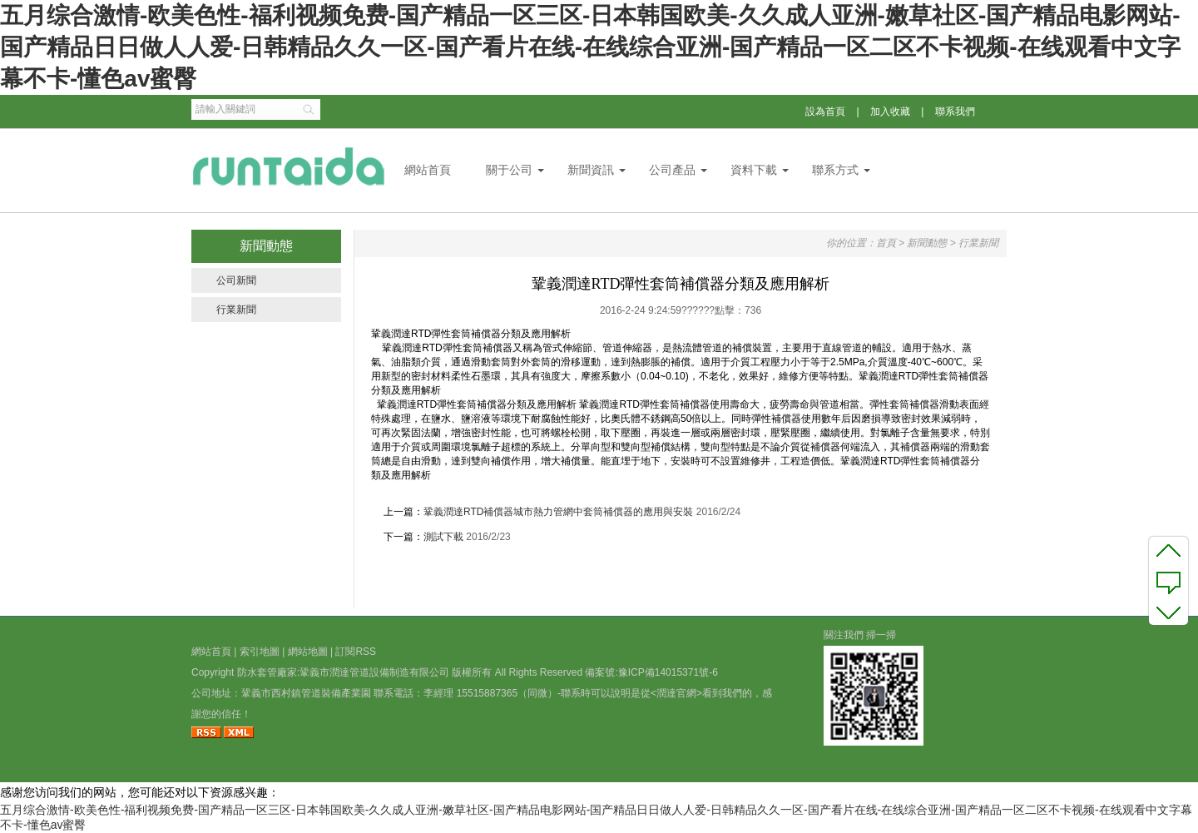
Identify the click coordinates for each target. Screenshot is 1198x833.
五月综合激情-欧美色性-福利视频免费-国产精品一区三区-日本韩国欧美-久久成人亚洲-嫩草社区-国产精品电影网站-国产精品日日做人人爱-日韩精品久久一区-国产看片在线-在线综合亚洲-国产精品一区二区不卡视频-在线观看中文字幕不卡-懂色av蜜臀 (590, 47)
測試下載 (443, 537)
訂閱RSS (355, 651)
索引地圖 (260, 651)
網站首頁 (427, 169)
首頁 (886, 243)
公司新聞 (236, 280)
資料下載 (753, 169)
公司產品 (672, 169)
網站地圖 (308, 651)
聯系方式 (835, 169)
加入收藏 (890, 111)
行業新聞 (236, 309)
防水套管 (257, 672)
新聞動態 (927, 243)
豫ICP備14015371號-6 (668, 672)
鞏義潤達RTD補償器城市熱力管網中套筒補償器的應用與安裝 (558, 512)
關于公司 (509, 169)
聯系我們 (955, 111)
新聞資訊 (590, 169)
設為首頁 (825, 111)
